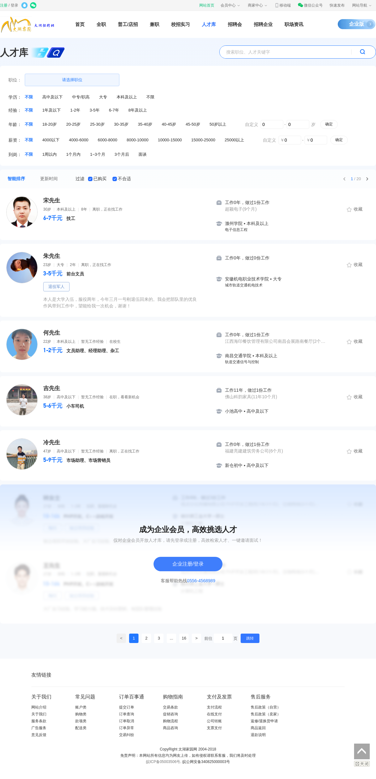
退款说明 (258, 735)
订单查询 (126, 714)
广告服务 (38, 728)
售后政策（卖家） (266, 714)
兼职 (154, 24)
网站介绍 (38, 707)
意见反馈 (38, 735)
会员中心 (231, 5)
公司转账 (214, 721)
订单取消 (126, 721)
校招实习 (180, 24)
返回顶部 (362, 751)
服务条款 (38, 721)
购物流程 (170, 721)
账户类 (80, 707)
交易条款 (170, 707)
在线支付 (214, 714)
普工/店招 (128, 24)
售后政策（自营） (266, 707)
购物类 (80, 714)
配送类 (80, 728)
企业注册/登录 (188, 564)
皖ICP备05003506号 (163, 762)
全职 (101, 24)
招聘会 (235, 24)
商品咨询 (170, 728)
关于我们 (38, 714)
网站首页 (206, 5)
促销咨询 (170, 714)
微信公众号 (310, 5)
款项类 (80, 721)
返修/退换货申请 (264, 721)
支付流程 (214, 707)
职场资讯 (294, 24)
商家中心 (258, 5)
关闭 (362, 763)
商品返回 (258, 728)
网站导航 (362, 5)
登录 (14, 5)
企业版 (356, 24)
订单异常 (126, 728)
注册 (4, 5)
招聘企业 (263, 24)
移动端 (282, 5)
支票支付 (214, 728)
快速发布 (337, 5)
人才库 (209, 24)
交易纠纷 (126, 735)
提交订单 (126, 707)
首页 (80, 24)
